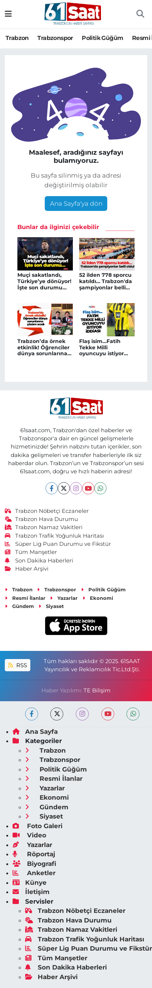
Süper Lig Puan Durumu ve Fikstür (58, 544)
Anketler (34, 873)
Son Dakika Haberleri (39, 560)
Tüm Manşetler (31, 552)
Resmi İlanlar (25, 598)
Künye (30, 882)
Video (29, 835)
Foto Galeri (38, 826)
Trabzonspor (55, 37)
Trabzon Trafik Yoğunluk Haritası (54, 535)
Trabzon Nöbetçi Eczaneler (47, 511)
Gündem (19, 606)
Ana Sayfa (35, 731)
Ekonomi (97, 598)
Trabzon (17, 37)
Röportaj (34, 854)
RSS (17, 665)
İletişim (31, 891)
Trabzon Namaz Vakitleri (44, 527)
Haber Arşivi (27, 568)
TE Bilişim (97, 690)
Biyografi (34, 863)
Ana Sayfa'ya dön (76, 203)
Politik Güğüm (102, 37)
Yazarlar (64, 598)
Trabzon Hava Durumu (41, 519)
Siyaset (51, 606)
